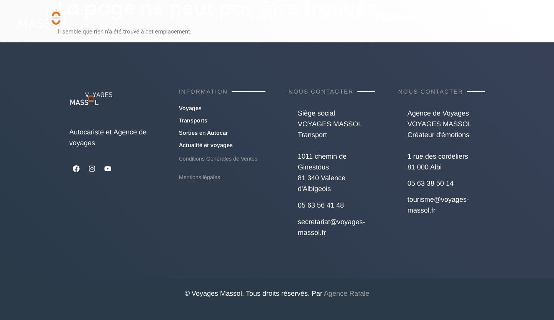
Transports (313, 16)
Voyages (257, 16)
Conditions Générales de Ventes (218, 159)
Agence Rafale (346, 293)
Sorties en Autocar (390, 16)
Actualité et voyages (490, 16)
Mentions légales (199, 177)
